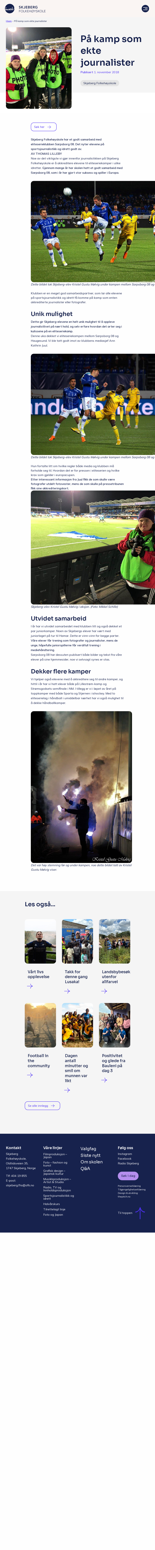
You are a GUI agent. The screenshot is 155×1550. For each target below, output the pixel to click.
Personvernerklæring (129, 1185)
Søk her (39, 127)
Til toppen (133, 1213)
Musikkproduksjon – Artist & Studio (57, 1180)
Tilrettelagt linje (54, 1209)
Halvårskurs (51, 1204)
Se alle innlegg (38, 1105)
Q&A (85, 1168)
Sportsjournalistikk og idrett (58, 1197)
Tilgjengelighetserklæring (132, 1189)
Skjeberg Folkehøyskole (99, 83)
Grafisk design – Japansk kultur (54, 1172)
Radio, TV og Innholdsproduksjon (57, 1188)
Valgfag (88, 1148)
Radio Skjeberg (128, 1163)
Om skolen (91, 1162)
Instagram (125, 1154)
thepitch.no (124, 1196)
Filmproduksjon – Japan (55, 1155)
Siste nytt (90, 1155)
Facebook (124, 1158)
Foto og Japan (53, 1214)
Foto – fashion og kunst (55, 1164)
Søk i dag (128, 1176)
